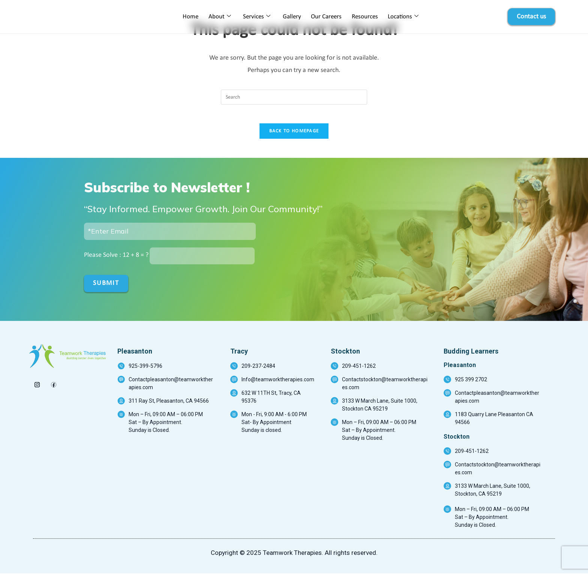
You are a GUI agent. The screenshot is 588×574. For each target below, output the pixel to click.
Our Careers (325, 16)
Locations (400, 17)
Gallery (292, 16)
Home (193, 16)
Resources (363, 16)
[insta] (37, 383)
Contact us (531, 16)
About (221, 17)
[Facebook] (53, 383)
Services (258, 17)
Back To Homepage (294, 135)
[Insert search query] (294, 97)
